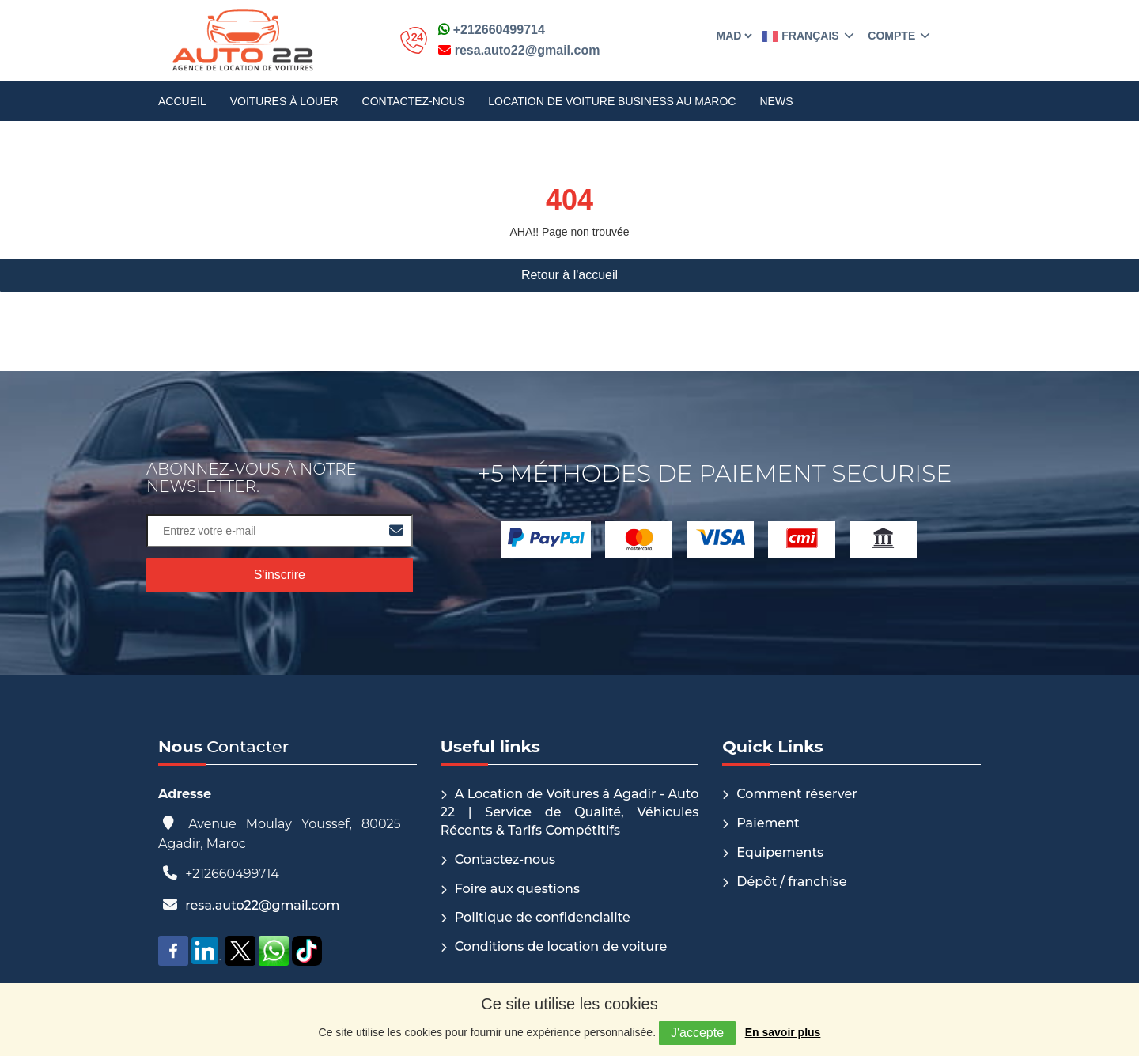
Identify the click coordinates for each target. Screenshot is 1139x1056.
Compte (897, 35)
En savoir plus (783, 1032)
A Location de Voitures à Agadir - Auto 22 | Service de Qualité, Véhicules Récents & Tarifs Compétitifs (570, 812)
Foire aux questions (517, 888)
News (776, 101)
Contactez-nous (413, 101)
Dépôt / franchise (791, 881)
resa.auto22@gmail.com (519, 50)
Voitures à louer (284, 101)
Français (807, 35)
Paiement (767, 823)
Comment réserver (796, 793)
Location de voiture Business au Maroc (612, 101)
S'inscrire (279, 574)
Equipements (779, 852)
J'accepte (697, 1032)
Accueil (182, 101)
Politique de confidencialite (542, 917)
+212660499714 (491, 29)
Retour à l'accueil (569, 275)
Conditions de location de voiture (561, 946)
